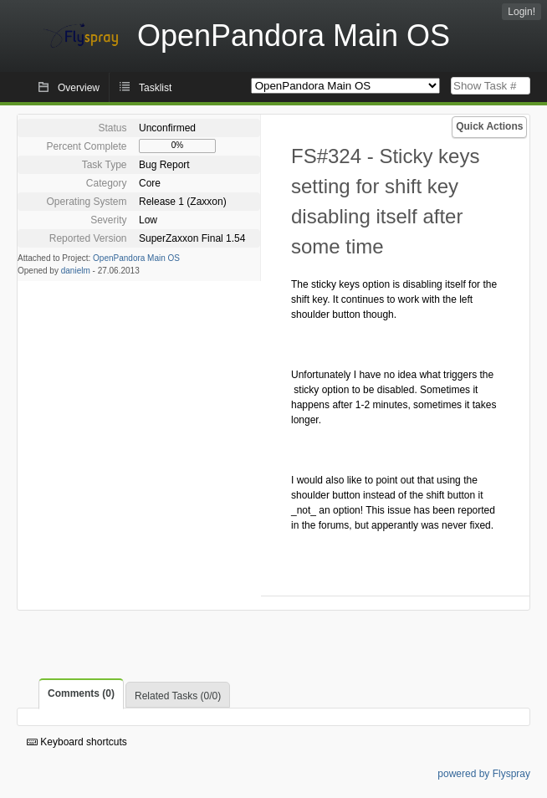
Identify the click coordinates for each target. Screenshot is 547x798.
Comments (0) (81, 693)
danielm (75, 270)
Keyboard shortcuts (77, 742)
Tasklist (155, 88)
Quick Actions (489, 126)
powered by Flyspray (483, 774)
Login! (521, 12)
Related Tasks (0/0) (178, 696)
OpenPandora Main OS (136, 258)
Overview (79, 88)
